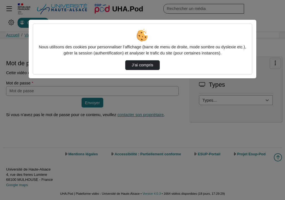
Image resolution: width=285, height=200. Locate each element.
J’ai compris (142, 65)
